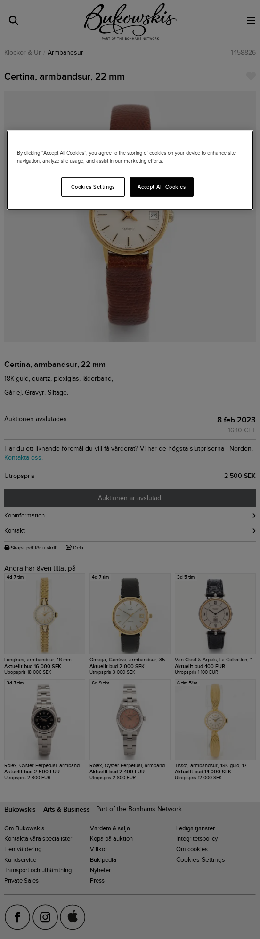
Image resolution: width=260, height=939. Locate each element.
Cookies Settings (93, 186)
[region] (130, 170)
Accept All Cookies (162, 186)
